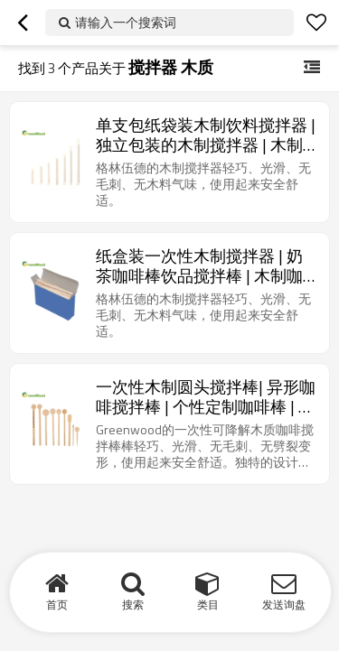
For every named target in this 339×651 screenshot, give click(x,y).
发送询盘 (284, 604)
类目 (208, 604)
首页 (57, 604)
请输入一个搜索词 (125, 22)
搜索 (133, 604)
